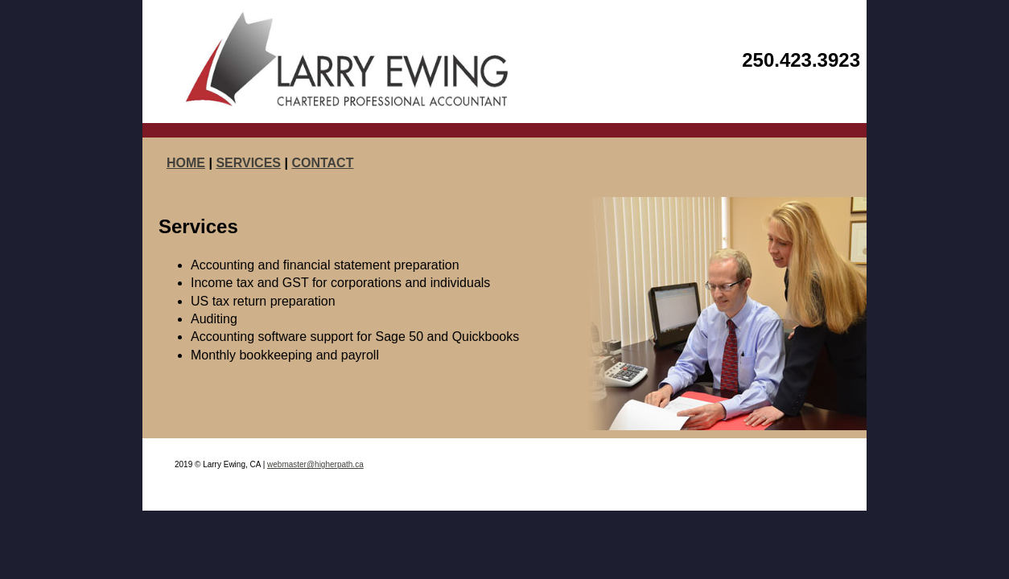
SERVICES (248, 163)
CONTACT (322, 163)
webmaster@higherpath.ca (315, 464)
